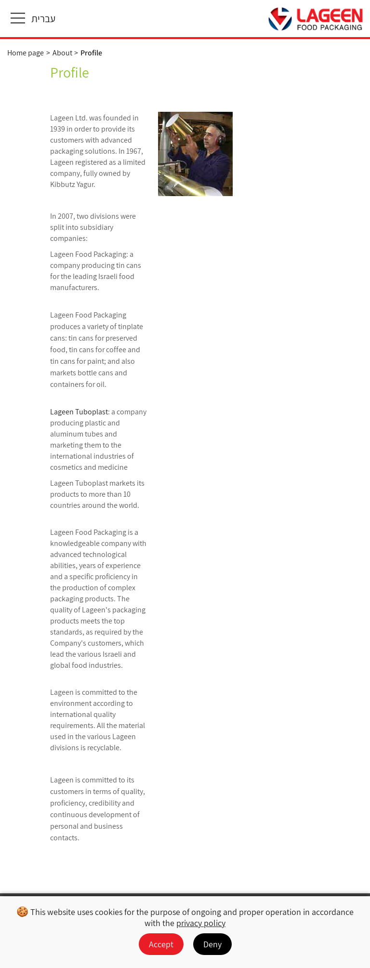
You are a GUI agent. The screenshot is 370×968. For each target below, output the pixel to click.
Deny (212, 944)
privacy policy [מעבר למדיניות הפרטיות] (200, 922)
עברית (43, 18)
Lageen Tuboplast (79, 412)
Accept (161, 944)
